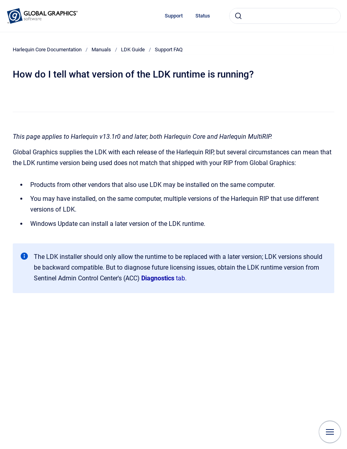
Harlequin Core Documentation (47, 49)
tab (163, 278)
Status (202, 16)
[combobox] (285, 15)
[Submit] (238, 16)
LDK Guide (133, 49)
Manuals (101, 49)
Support (174, 16)
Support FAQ (169, 49)
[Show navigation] (330, 432)
